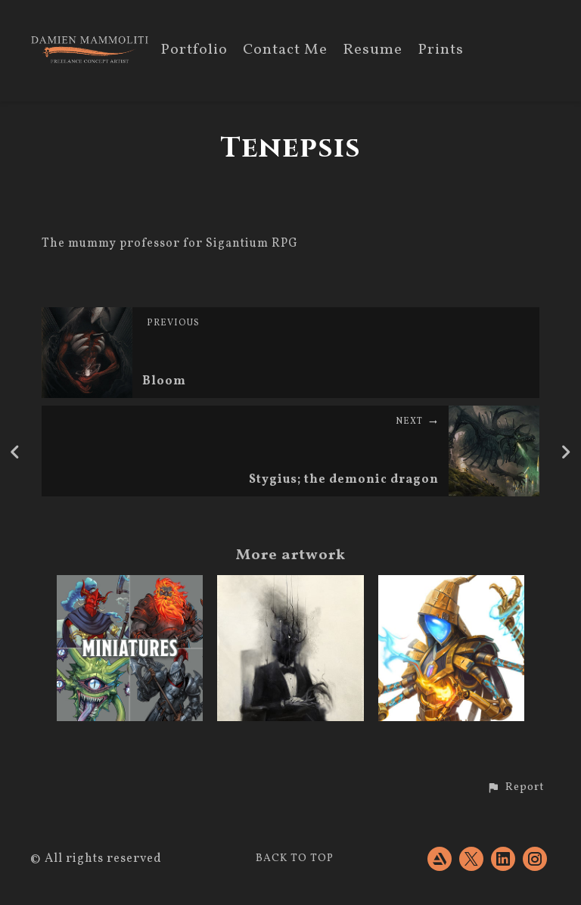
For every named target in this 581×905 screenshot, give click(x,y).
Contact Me (285, 51)
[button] (515, 788)
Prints (441, 51)
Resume (372, 51)
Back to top (295, 858)
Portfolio (194, 51)
